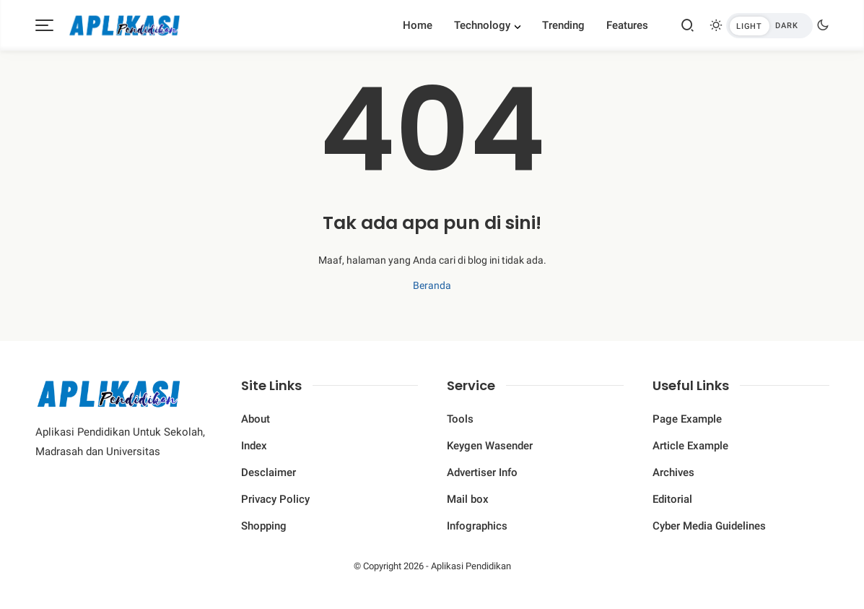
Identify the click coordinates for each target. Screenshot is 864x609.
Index (254, 445)
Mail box (468, 499)
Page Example (687, 419)
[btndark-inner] (769, 25)
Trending (563, 25)
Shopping (264, 525)
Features (627, 25)
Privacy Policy (275, 499)
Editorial (672, 499)
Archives (673, 472)
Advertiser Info (482, 472)
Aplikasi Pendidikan (471, 566)
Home (417, 25)
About (255, 419)
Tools (460, 419)
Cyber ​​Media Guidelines (709, 525)
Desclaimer (268, 472)
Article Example (690, 445)
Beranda (432, 285)
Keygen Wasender (490, 445)
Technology (482, 25)
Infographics (477, 525)
